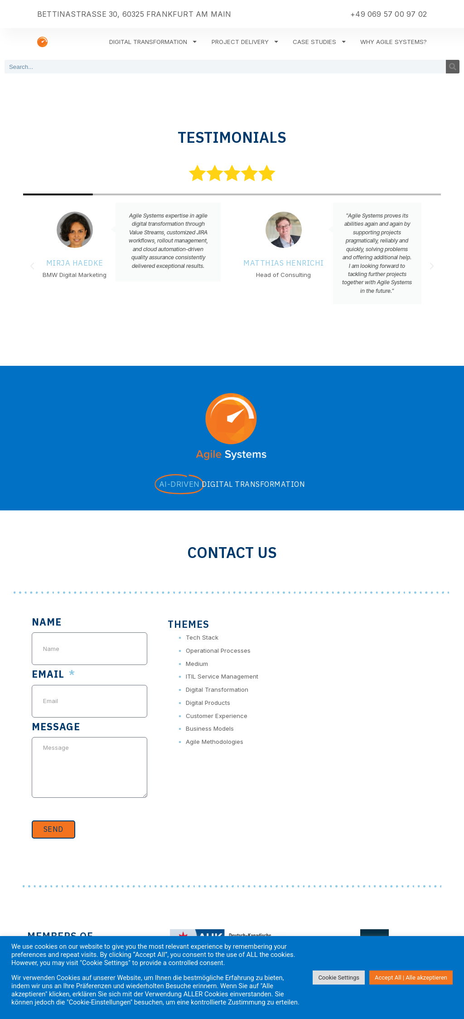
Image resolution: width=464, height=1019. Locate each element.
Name (47, 622)
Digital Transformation (153, 41)
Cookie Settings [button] (338, 977)
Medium (197, 663)
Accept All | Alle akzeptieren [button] (411, 977)
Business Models (210, 728)
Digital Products (208, 702)
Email (49, 675)
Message (56, 727)
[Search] (452, 66)
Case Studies (320, 41)
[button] (32, 266)
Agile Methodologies (214, 741)
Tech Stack (202, 637)
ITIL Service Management (222, 676)
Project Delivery (245, 41)
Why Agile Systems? (393, 41)
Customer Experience (216, 715)
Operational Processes (218, 650)
